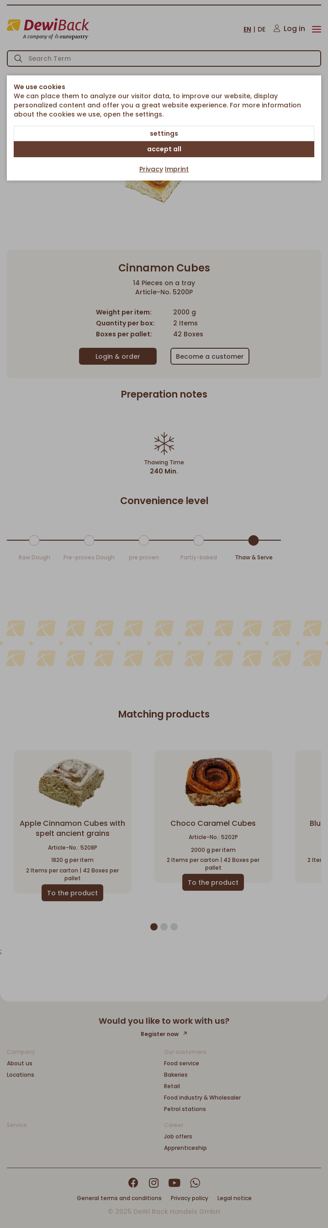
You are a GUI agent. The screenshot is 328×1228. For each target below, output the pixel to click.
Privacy (151, 169)
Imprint (177, 169)
